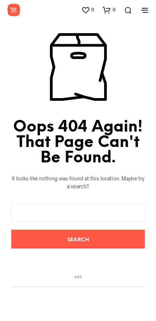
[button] (87, 10)
